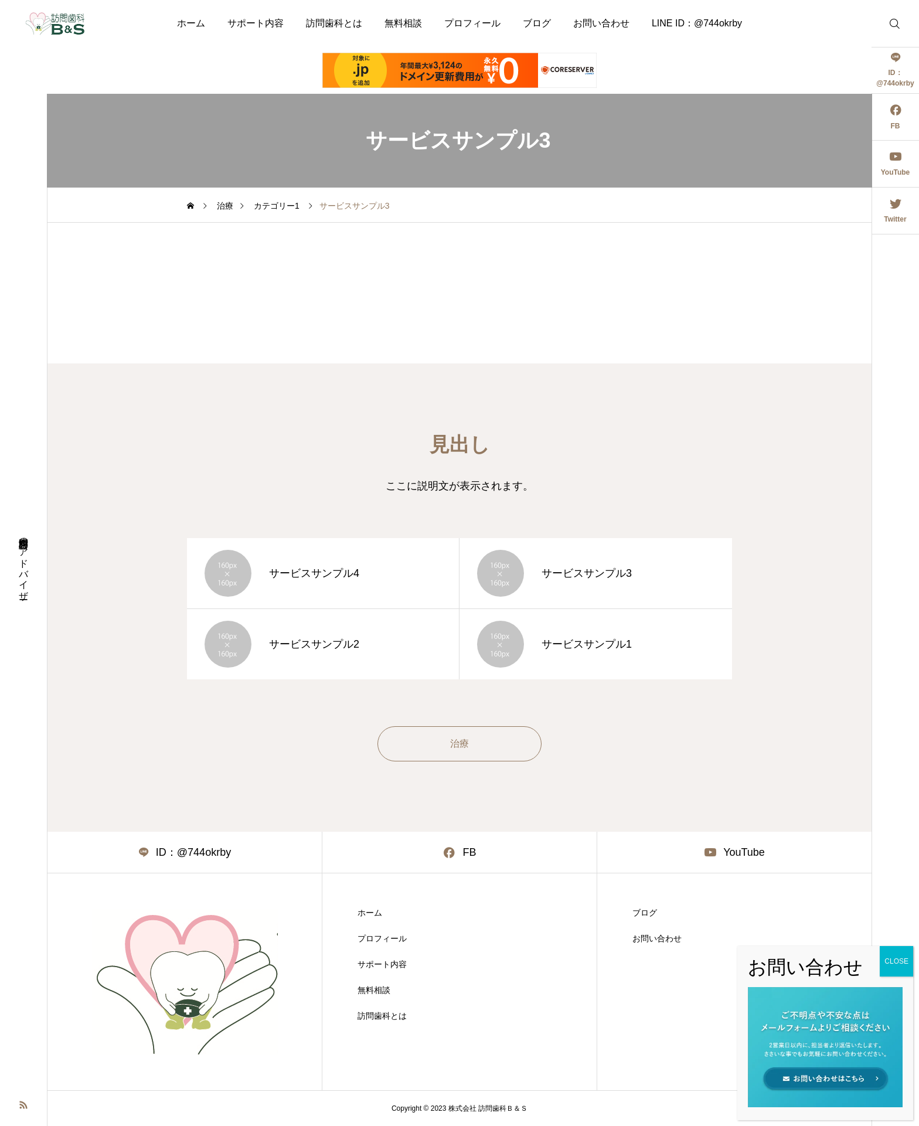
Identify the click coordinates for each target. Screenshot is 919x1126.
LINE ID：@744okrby (697, 23)
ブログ (537, 23)
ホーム (191, 23)
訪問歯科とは (334, 23)
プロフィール (472, 23)
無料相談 (403, 23)
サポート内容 (255, 23)
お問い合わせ (601, 23)
